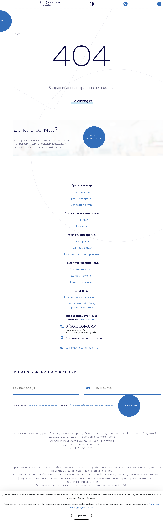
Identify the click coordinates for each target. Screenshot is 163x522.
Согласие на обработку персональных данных (81, 305)
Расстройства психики (81, 235)
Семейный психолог (81, 269)
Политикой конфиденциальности (43, 405)
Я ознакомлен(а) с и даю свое (59, 404)
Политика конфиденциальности (81, 297)
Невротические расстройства (81, 254)
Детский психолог (81, 276)
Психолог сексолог (81, 282)
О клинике (81, 290)
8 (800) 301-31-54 (81, 326)
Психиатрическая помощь (81, 213)
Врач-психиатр (81, 185)
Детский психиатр (81, 205)
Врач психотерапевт (81, 198)
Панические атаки (81, 248)
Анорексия (81, 220)
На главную (81, 101)
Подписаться (129, 405)
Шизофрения (81, 241)
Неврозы (81, 226)
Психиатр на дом (81, 192)
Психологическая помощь (81, 262)
